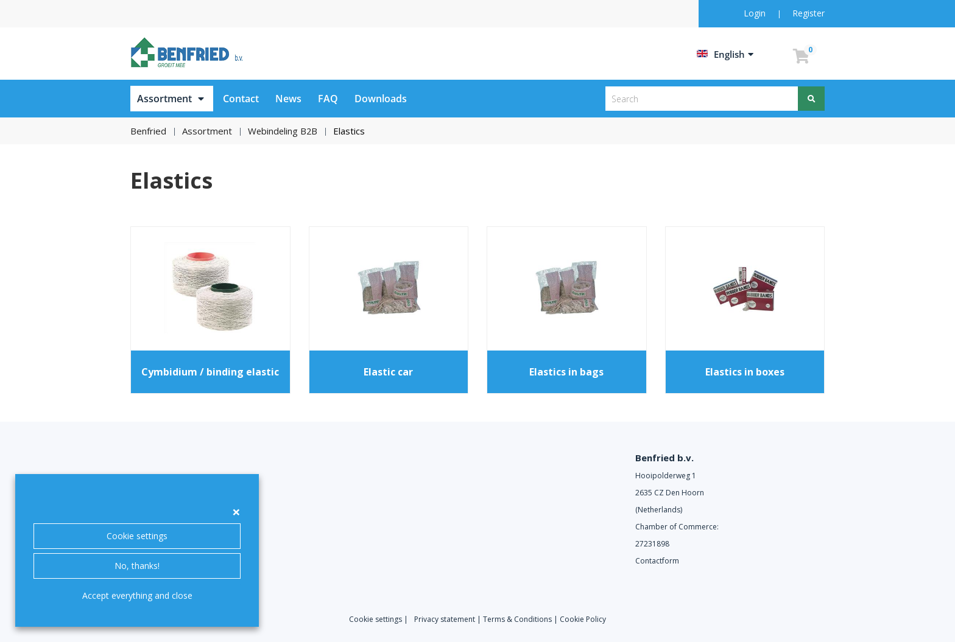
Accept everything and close (137, 595)
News (288, 98)
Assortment (164, 98)
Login (756, 13)
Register (808, 13)
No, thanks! (137, 565)
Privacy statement (444, 619)
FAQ (328, 98)
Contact (241, 98)
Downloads (380, 98)
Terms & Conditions (517, 619)
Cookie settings (137, 536)
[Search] (811, 98)
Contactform (657, 561)
